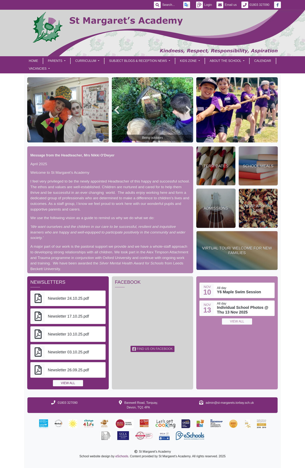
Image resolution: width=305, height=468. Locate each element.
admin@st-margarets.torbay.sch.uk (230, 402)
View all (68, 383)
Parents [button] (55, 60)
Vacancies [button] (38, 68)
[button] (117, 109)
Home (33, 60)
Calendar (262, 60)
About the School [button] (226, 60)
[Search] (170, 5)
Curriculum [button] (86, 60)
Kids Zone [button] (189, 60)
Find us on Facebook (152, 348)
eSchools (121, 456)
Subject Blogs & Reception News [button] (138, 60)
